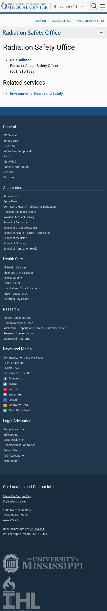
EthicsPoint (10, 434)
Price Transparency (15, 293)
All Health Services (14, 267)
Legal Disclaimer (13, 440)
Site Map (8, 172)
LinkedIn (11, 400)
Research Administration (18, 333)
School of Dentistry (15, 222)
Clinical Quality (12, 278)
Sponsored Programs (16, 339)
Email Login (10, 140)
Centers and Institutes (17, 318)
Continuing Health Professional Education (29, 206)
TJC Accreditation (14, 455)
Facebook (12, 378)
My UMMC (9, 161)
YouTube (11, 389)
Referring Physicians (16, 299)
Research (40, 21)
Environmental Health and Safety (36, 94)
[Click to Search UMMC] (94, 6)
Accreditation (11, 196)
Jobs (6, 156)
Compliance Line (13, 429)
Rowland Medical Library (18, 217)
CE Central (10, 135)
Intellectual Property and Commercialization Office (34, 328)
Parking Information (16, 167)
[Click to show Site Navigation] (102, 6)
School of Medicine (15, 238)
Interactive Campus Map (18, 151)
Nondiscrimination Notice (19, 445)
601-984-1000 (37, 529)
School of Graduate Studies (20, 228)
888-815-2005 (39, 534)
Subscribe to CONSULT (17, 373)
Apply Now (10, 201)
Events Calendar (13, 363)
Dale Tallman (20, 60)
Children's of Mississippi (18, 273)
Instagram (12, 394)
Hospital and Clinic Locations (21, 288)
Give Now (9, 146)
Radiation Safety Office (90, 21)
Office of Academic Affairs (19, 212)
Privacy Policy (12, 450)
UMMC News (11, 368)
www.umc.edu (11, 520)
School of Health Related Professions (26, 233)
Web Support (11, 461)
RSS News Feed (15, 405)
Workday (9, 177)
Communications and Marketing (23, 357)
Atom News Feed (16, 410)
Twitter (10, 384)
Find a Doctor (11, 283)
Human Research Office (18, 323)
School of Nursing (14, 243)
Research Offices (69, 6)
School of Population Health (20, 248)
